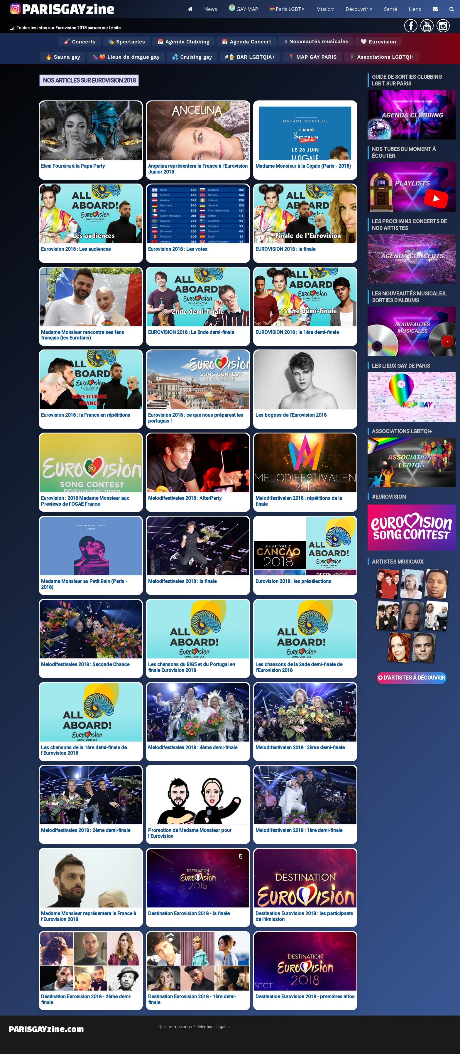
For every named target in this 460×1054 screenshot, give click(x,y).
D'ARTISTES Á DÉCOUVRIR (411, 678)
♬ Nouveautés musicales (316, 41)
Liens (415, 9)
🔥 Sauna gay (62, 57)
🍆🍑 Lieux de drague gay (126, 57)
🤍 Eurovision (378, 42)
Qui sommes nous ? (176, 1026)
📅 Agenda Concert (246, 42)
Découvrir (357, 9)
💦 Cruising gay (192, 57)
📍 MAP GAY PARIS (312, 57)
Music (323, 9)
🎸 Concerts (79, 42)
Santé (390, 9)
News (210, 9)
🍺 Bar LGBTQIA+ (252, 57)
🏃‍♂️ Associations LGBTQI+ (382, 57)
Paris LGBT (285, 9)
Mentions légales (214, 1026)
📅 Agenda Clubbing (183, 42)
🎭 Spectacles (126, 42)
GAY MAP (243, 8)
